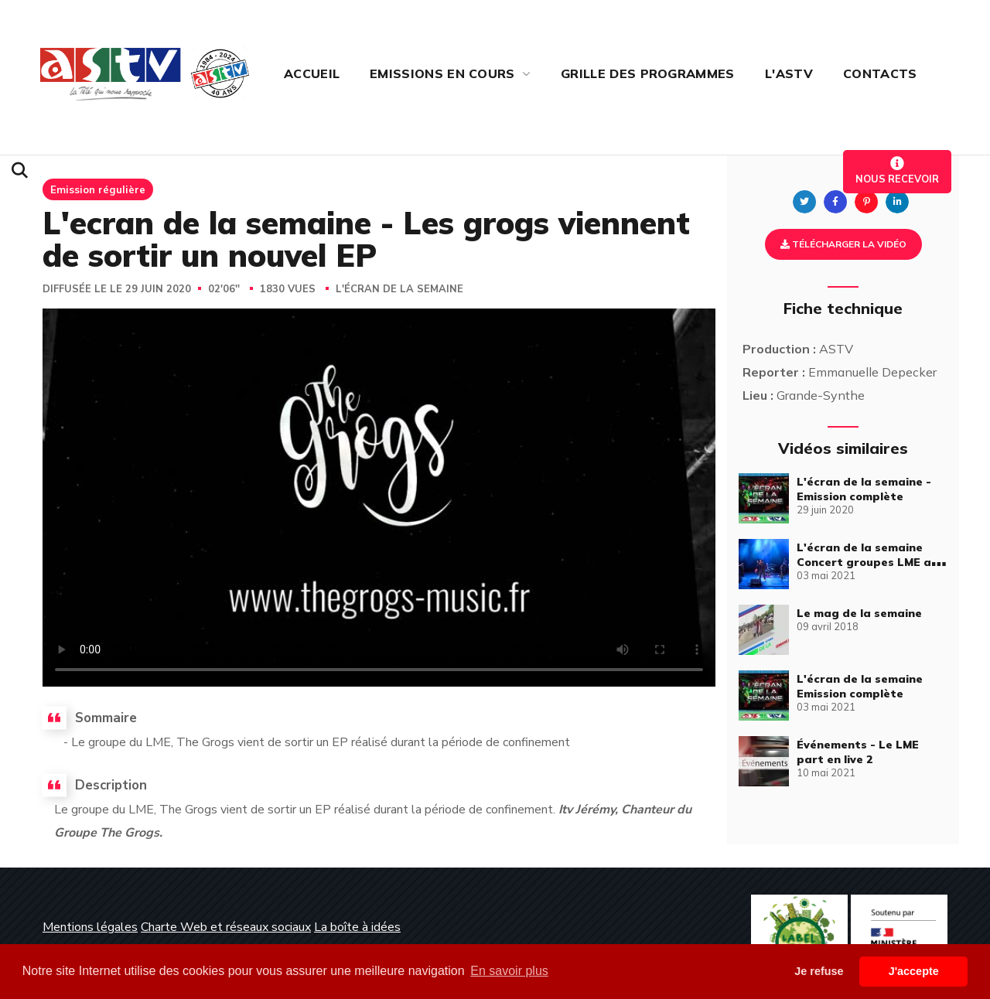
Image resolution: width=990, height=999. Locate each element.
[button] (20, 171)
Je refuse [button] (818, 971)
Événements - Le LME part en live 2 (858, 752)
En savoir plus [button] (509, 970)
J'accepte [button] (914, 971)
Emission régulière (97, 189)
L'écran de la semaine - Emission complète (864, 489)
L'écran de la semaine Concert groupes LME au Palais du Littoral (867, 562)
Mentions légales (90, 927)
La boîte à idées (357, 927)
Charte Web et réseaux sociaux (226, 927)
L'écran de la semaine (399, 289)
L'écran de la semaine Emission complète (860, 686)
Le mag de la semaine (859, 613)
